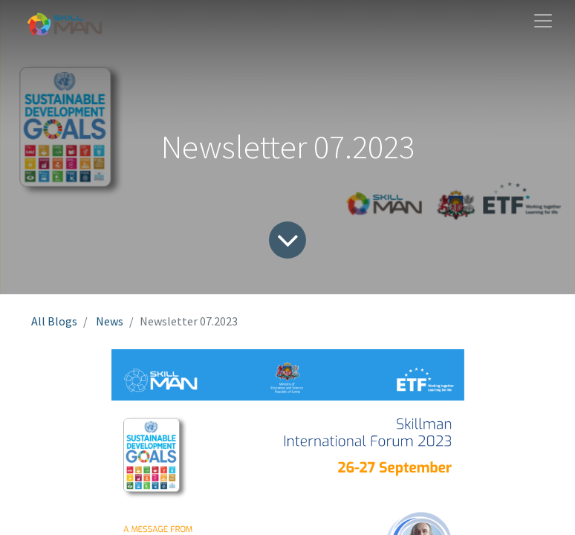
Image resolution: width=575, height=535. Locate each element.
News (109, 321)
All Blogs (54, 321)
